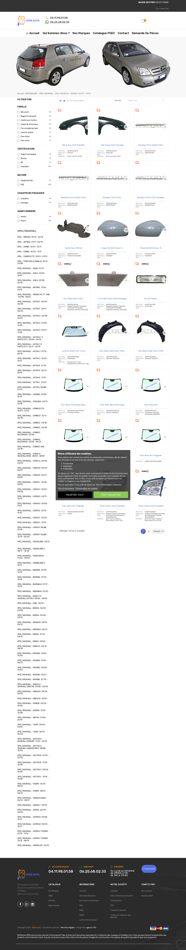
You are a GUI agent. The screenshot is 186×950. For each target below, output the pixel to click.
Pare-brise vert (151, 405)
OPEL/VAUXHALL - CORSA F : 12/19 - (32, 522)
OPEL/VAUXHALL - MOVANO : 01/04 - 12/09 (32, 654)
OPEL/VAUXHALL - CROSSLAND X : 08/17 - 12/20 (31, 550)
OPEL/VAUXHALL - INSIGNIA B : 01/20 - (33, 591)
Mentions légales (68, 927)
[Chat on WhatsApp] (93, 871)
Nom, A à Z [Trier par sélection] (147, 100)
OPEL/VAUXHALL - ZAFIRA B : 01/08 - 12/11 (32, 818)
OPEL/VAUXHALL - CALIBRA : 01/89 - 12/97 (32, 395)
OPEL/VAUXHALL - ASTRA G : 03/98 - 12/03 (32, 317)
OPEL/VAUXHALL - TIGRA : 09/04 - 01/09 (31, 726)
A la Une (51, 900)
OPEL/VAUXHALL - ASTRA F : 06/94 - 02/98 (32, 303)
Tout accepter (111, 494)
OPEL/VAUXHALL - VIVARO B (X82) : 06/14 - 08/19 (32, 799)
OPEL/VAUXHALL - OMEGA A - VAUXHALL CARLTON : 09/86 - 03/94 (32, 685)
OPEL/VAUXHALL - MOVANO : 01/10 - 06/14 (32, 661)
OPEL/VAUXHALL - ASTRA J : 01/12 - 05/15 (32, 352)
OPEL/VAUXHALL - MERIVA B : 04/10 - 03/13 (32, 623)
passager (34, 203)
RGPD (81, 915)
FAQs (81, 910)
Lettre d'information (88, 920)
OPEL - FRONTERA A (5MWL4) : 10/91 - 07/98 (33, 262)
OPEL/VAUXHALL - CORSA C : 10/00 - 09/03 (32, 483)
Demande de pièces (87, 896)
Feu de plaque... (151, 298)
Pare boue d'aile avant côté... (112, 351)
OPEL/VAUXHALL (26, 231)
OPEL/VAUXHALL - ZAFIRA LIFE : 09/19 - (33, 846)
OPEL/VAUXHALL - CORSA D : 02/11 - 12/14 (32, 497)
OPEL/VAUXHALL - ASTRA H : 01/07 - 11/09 (32, 331)
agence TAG (91, 927)
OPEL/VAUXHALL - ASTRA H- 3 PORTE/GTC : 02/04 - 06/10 (30, 338)
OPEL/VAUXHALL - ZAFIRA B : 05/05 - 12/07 (33, 825)
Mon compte (146, 891)
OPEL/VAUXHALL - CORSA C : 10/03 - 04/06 (32, 490)
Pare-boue (34, 136)
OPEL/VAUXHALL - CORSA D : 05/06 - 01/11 (32, 504)
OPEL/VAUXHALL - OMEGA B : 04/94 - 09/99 (32, 692)
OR (34, 162)
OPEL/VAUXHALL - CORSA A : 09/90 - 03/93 (32, 462)
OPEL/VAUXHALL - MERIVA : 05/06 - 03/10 (32, 616)
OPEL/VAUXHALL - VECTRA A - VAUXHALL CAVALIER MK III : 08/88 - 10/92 (32, 748)
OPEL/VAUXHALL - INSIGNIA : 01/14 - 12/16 (32, 578)
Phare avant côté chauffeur (112, 506)
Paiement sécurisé (118, 910)
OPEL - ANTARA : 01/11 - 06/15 (30, 242)
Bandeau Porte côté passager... (151, 197)
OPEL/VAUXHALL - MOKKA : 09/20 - (32, 641)
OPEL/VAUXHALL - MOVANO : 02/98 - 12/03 (32, 668)
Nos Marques (53, 891)
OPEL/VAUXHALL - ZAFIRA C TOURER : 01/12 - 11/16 (33, 832)
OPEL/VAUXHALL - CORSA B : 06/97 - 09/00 (32, 476)
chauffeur (34, 198)
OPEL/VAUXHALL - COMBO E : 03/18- (32, 427)
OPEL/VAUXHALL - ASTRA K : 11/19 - (32, 378)
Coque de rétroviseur (34, 124)
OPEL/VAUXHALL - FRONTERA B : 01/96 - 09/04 (30, 557)
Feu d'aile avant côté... (73, 298)
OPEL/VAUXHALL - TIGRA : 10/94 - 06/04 (31, 733)
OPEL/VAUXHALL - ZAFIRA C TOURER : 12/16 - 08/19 (33, 839)
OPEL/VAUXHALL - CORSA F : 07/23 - (32, 518)
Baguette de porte (34, 116)
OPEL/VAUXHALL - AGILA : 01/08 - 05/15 (31, 281)
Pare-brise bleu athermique (112, 405)
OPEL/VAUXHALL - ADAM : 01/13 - (31, 268)
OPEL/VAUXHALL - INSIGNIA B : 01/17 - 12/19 (33, 585)
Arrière (34, 217)
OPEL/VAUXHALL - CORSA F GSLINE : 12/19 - (32, 528)
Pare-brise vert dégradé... (151, 455)
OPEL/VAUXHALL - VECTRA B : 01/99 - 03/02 (33, 756)
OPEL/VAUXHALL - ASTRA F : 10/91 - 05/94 (32, 310)
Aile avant (34, 112)
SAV (81, 905)
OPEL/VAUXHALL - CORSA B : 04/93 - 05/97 (32, 469)
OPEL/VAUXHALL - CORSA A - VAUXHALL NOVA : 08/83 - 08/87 (31, 455)
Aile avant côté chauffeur (73, 145)
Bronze (34, 158)
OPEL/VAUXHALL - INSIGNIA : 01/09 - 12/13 (32, 571)
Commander (149, 869)
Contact (83, 891)
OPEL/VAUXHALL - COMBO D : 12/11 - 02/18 (32, 417)
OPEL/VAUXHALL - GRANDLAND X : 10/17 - (31, 564)
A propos (114, 891)
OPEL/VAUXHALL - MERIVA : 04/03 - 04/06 (32, 609)
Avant (34, 221)
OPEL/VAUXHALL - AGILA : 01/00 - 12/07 (31, 274)
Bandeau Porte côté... (112, 197)
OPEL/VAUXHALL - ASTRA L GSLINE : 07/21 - (32, 388)
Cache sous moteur (34, 120)
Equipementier (34, 180)
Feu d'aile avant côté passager (112, 298)
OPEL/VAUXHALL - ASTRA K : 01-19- (32, 366)
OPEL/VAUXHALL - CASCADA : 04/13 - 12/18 (33, 402)
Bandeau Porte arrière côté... (151, 145)
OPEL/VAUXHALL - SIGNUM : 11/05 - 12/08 (32, 711)
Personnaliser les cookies (87, 488)
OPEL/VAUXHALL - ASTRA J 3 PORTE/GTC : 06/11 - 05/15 (29, 345)
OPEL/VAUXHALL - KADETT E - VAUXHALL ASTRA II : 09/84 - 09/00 (32, 597)
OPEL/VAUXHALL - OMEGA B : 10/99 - (32, 698)
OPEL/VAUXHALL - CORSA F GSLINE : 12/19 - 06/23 (32, 535)
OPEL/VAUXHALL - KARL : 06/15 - (31, 603)
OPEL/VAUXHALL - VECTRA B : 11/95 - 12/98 (33, 763)
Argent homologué (34, 154)
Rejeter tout (75, 494)
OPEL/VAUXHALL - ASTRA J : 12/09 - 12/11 (32, 359)
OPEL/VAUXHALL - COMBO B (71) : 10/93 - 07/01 (31, 410)
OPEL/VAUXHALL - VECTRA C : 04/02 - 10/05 (33, 771)
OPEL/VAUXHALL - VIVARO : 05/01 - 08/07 (32, 785)
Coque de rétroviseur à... (112, 248)
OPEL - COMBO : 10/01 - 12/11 (29, 247)
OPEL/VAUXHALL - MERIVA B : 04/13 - (32, 629)
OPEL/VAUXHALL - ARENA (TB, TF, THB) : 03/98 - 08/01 (33, 295)
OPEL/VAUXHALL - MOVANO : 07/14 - (32, 679)
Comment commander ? (89, 900)
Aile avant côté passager (112, 145)
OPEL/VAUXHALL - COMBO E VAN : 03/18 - (31, 448)
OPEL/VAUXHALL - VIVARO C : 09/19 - (32, 805)
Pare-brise (34, 140)
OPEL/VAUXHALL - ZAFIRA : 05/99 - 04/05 (32, 811)
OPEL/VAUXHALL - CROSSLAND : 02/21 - (33, 543)
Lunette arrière (34, 132)
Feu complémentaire (34, 128)
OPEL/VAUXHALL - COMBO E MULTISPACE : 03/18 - (28, 433)
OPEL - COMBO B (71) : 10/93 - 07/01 (32, 256)
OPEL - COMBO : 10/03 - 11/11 (29, 252)
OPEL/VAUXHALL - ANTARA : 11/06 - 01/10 (32, 288)
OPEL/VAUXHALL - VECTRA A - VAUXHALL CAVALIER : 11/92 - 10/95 (32, 740)
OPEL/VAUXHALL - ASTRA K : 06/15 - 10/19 (32, 371)
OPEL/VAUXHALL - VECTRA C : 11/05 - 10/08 (33, 778)
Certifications (116, 900)
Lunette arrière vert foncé (74, 351)
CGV (112, 905)
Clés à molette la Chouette (121, 896)
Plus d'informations (66, 488)
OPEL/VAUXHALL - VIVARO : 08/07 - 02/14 (32, 792)
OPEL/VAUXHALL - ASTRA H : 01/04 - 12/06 (32, 324)
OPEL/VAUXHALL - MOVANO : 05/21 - (32, 675)
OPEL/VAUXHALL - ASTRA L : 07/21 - (32, 382)
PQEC (50, 896)
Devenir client (147, 896)
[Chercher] (105, 20)
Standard (34, 166)
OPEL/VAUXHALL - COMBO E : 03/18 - (32, 423)
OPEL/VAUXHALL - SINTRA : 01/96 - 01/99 (32, 718)
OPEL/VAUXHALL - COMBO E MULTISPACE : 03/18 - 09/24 (29, 441)
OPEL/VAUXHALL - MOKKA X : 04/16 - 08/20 (32, 647)
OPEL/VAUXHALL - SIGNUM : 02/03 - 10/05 (32, 704)
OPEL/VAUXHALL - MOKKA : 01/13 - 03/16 (31, 635)
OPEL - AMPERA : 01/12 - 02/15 (30, 237)
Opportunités (54, 905)
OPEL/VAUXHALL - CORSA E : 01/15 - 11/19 (32, 512)
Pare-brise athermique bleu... (73, 405)
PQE (34, 185)
